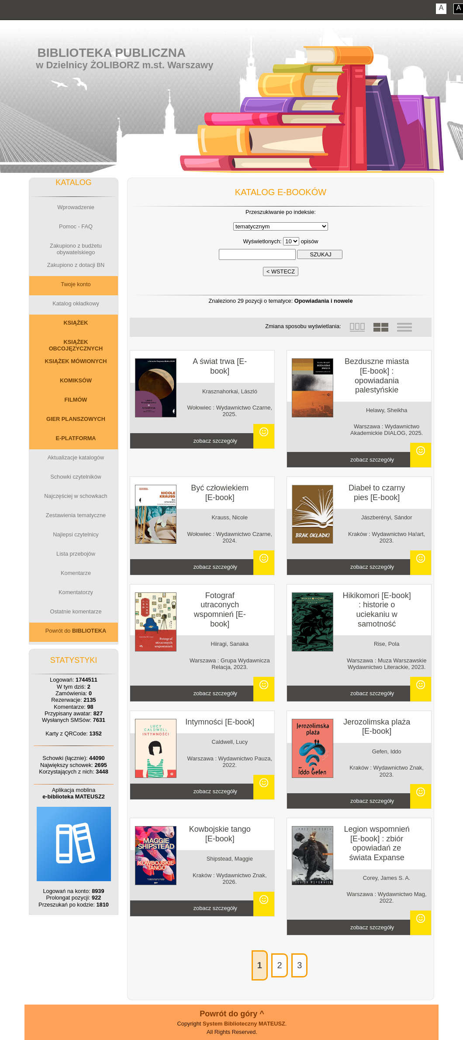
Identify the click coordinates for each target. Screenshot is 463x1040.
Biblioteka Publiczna (112, 53)
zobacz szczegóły (215, 441)
